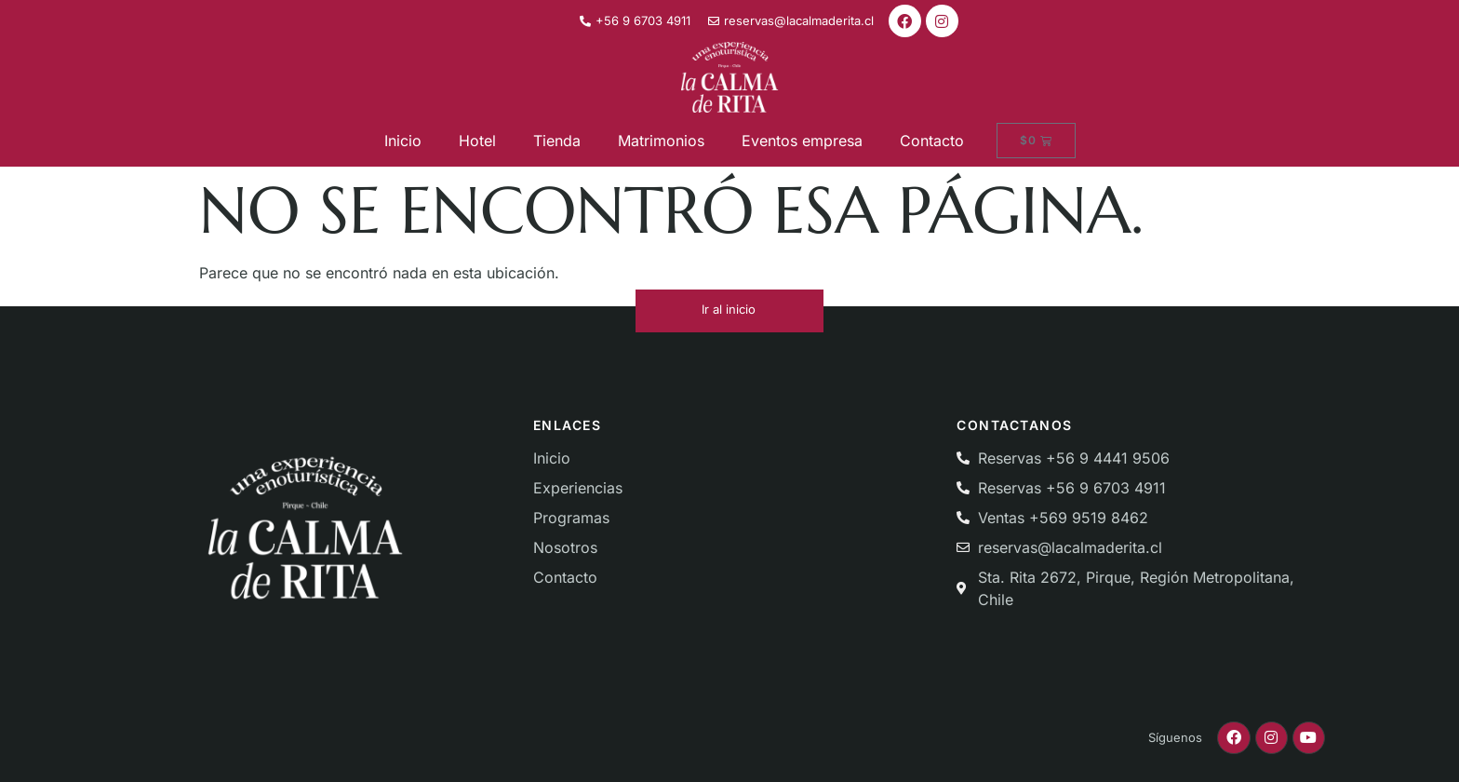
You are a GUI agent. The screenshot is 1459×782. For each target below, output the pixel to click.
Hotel (477, 140)
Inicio (403, 140)
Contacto (932, 140)
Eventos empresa (802, 140)
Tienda (557, 140)
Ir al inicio (729, 309)
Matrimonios (661, 140)
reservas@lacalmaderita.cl (1070, 547)
